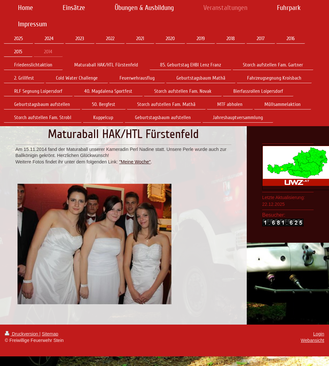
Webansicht (312, 340)
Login (318, 333)
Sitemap (50, 333)
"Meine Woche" (135, 161)
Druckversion (22, 333)
